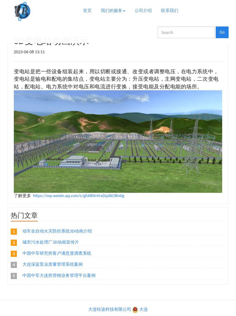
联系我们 (169, 10)
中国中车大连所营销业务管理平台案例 (59, 275)
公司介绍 (143, 10)
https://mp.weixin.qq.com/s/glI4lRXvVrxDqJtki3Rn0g (78, 195)
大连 (143, 309)
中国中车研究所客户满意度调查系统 (56, 253)
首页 (87, 10)
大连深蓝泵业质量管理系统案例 (52, 264)
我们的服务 (113, 10)
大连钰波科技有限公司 (109, 309)
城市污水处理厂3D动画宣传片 (50, 242)
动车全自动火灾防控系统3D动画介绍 (57, 231)
